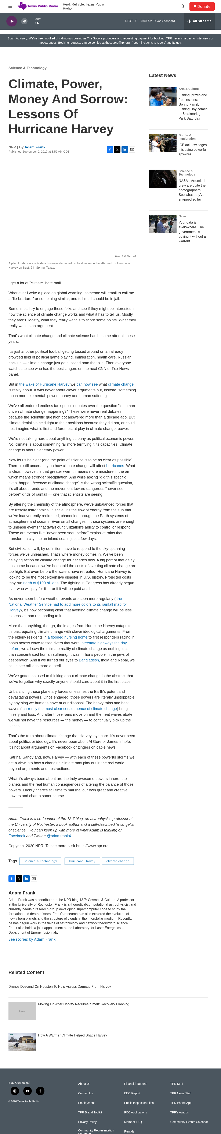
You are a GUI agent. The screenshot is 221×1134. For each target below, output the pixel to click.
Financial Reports (135, 1083)
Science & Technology (27, 68)
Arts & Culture (189, 89)
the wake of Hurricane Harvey (44, 384)
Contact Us (85, 1093)
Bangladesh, (89, 660)
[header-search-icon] (183, 6)
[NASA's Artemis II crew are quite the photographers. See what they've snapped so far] (163, 179)
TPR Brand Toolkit (90, 1112)
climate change (121, 384)
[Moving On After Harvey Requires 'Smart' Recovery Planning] (22, 1011)
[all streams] (199, 21)
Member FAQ (133, 1122)
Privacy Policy (87, 1122)
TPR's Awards (179, 1112)
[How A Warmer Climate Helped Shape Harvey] (22, 1042)
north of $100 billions (40, 583)
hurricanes (115, 466)
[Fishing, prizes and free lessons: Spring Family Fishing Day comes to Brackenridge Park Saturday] (163, 96)
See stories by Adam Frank (31, 939)
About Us (84, 1083)
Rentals (129, 1131)
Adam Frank (35, 147)
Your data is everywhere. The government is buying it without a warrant (192, 232)
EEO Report (132, 1093)
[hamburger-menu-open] (10, 6)
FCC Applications (135, 1112)
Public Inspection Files (139, 1103)
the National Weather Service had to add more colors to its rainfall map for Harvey (67, 604)
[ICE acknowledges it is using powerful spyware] (163, 143)
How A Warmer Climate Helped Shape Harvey (72, 1035)
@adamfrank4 (59, 836)
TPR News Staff (180, 1093)
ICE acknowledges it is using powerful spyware (193, 149)
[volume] (24, 21)
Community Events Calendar (189, 1122)
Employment (86, 1103)
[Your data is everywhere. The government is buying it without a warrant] (163, 224)
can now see (87, 384)
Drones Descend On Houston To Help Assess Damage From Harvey (59, 986)
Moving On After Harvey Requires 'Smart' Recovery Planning (83, 1004)
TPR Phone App (180, 1103)
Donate (203, 6)
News (182, 216)
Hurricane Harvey (82, 861)
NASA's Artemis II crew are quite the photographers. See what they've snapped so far (192, 190)
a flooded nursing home (67, 637)
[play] (11, 21)
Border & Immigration (187, 137)
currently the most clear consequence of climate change (70, 709)
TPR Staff (176, 1083)
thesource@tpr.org (117, 42)
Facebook (16, 836)
